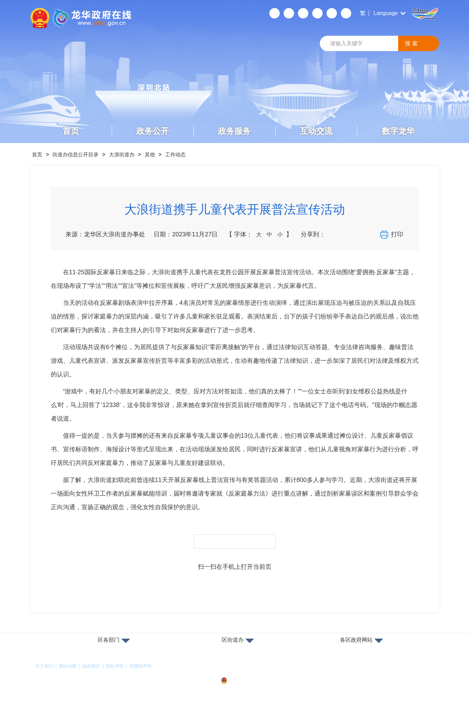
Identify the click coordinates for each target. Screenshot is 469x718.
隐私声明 (119, 666)
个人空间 (274, 13)
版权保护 (94, 666)
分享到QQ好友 (369, 234)
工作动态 (188, 154)
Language (386, 13)
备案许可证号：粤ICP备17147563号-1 (261, 669)
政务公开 (152, 131)
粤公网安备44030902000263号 (258, 681)
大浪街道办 (129, 154)
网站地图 (69, 666)
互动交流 (316, 131)
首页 (71, 131)
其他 (160, 154)
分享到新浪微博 (345, 234)
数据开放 (332, 13)
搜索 (412, 43)
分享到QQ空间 (357, 234)
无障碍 (303, 13)
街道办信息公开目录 (80, 154)
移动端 (289, 13)
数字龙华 (398, 131)
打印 (392, 235)
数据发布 (346, 13)
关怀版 (317, 13)
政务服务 (234, 131)
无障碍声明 (147, 666)
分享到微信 (333, 234)
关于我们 (44, 666)
